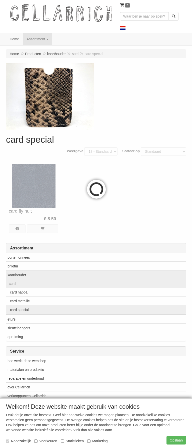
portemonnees (19, 257)
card (12, 284)
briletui (13, 266)
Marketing (97, 441)
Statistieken (72, 441)
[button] (122, 28)
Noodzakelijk (18, 441)
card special (19, 310)
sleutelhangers (19, 328)
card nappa (19, 292)
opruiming (15, 337)
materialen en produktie (26, 370)
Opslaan (176, 440)
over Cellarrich (19, 387)
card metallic (20, 301)
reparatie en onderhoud (26, 378)
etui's (12, 319)
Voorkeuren (45, 441)
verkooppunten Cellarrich (27, 396)
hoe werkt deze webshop (27, 361)
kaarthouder (17, 275)
